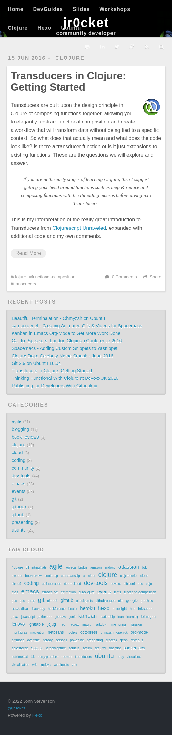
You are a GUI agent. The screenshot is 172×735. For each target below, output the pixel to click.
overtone (33, 640)
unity (120, 657)
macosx (73, 624)
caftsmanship (70, 576)
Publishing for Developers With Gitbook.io (54, 385)
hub (133, 609)
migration (135, 624)
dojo (149, 584)
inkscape (145, 609)
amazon (96, 567)
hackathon (20, 608)
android (110, 567)
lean (120, 617)
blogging (20, 429)
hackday (38, 609)
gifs (22, 600)
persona (61, 640)
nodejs (71, 632)
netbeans (56, 632)
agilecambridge (76, 567)
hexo (104, 608)
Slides (81, 9)
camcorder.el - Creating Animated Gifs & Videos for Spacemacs (77, 325)
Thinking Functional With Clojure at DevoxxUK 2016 (65, 378)
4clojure (17, 567)
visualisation (20, 664)
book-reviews (25, 437)
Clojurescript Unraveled (79, 228)
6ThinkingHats (36, 567)
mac (62, 624)
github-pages (105, 600)
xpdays (45, 664)
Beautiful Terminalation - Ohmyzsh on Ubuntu (58, 318)
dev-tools (21, 475)
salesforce (20, 648)
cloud (17, 452)
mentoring (118, 624)
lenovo (18, 624)
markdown (101, 624)
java (15, 617)
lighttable (36, 624)
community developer (86, 33)
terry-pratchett (48, 657)
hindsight (120, 609)
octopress (89, 632)
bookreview (33, 576)
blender (17, 576)
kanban (87, 616)
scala (36, 647)
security (100, 648)
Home (15, 9)
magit (86, 624)
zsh (74, 664)
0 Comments (124, 276)
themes (67, 657)
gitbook (19, 506)
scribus (74, 648)
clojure (69, 58)
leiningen (148, 617)
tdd (33, 657)
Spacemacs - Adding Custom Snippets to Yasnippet (64, 348)
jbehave (60, 617)
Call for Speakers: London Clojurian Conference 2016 (67, 340)
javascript (28, 617)
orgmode (18, 640)
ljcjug (51, 624)
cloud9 (16, 584)
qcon (124, 640)
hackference (56, 609)
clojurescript (128, 576)
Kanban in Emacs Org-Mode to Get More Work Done (66, 333)
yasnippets (61, 664)
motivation (37, 632)
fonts (117, 592)
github (18, 514)
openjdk (122, 632)
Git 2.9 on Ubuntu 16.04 (36, 363)
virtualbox (134, 657)
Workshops (114, 9)
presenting (22, 522)
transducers (24, 284)
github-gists (84, 600)
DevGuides (48, 9)
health (72, 609)
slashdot (115, 648)
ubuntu (19, 530)
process (111, 640)
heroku (87, 608)
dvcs (15, 592)
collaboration (51, 584)
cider (92, 576)
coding (18, 460)
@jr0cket (16, 708)
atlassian (128, 567)
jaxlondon (45, 617)
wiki (34, 664)
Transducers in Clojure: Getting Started (68, 81)
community (23, 468)
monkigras (19, 632)
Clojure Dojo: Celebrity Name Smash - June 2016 (62, 355)
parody (48, 640)
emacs (18, 483)
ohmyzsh (107, 632)
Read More (28, 253)
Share (155, 276)
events (18, 491)
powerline (77, 640)
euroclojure (86, 592)
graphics (147, 600)
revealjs (137, 640)
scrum (87, 648)
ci (84, 576)
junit (72, 617)
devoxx (116, 584)
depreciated (72, 584)
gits (121, 600)
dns (140, 584)
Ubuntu (71, 28)
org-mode (139, 632)
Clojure (18, 28)
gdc (14, 600)
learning (132, 617)
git (14, 499)
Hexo (44, 28)
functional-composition (53, 276)
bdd (145, 567)
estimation (68, 592)
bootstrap (51, 576)
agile (16, 421)
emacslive (50, 592)
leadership (107, 617)
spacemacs (134, 647)
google (132, 600)
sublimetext (20, 657)
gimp (31, 600)
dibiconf (129, 584)
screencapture (55, 648)
